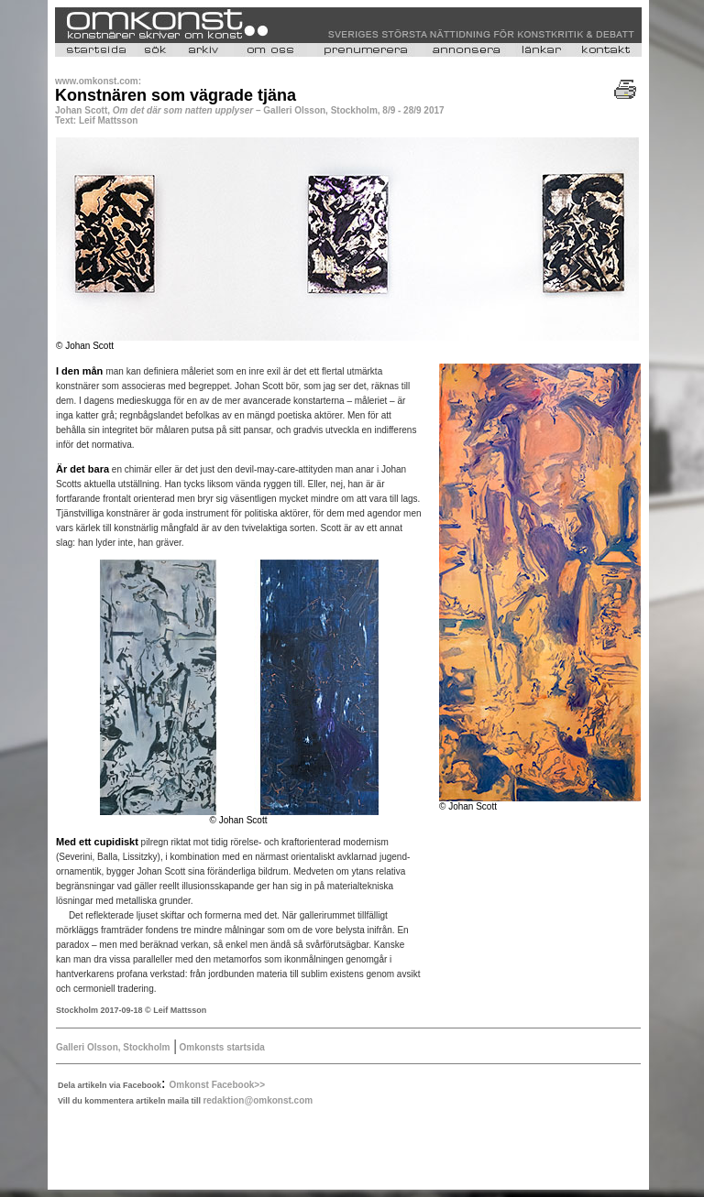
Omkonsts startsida (221, 1047)
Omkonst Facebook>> (217, 1085)
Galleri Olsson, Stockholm (113, 1047)
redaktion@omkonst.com (258, 1100)
